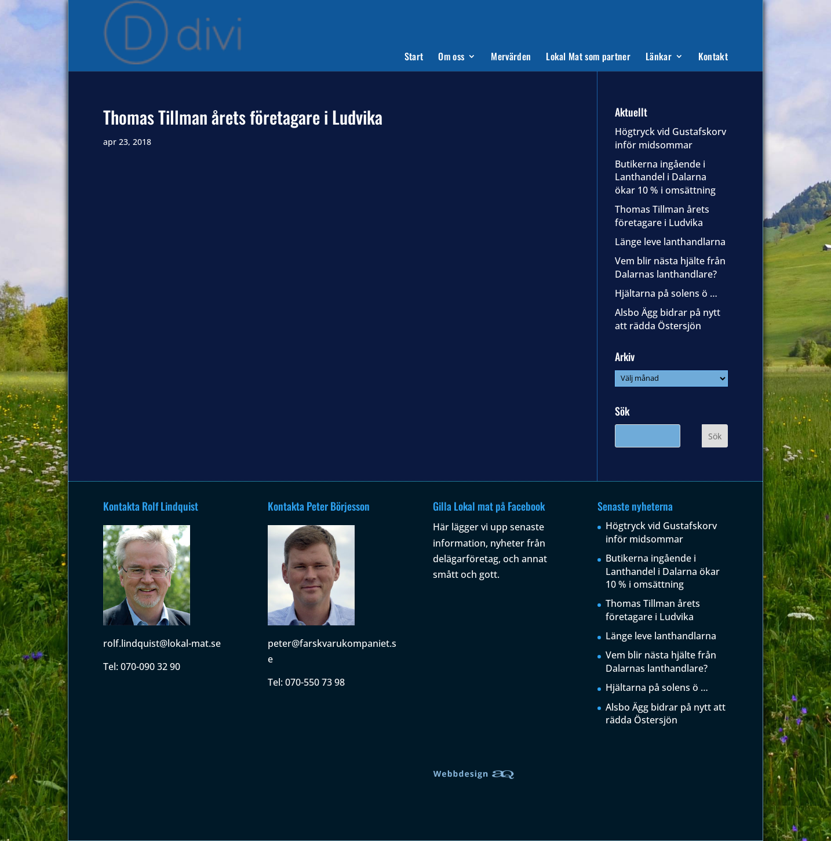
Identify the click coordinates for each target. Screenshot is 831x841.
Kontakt (713, 57)
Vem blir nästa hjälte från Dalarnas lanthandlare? (670, 267)
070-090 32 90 (150, 666)
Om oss (451, 57)
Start (414, 57)
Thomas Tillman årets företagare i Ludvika (662, 215)
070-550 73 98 (315, 682)
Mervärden (511, 57)
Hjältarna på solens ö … (666, 293)
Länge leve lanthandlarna (670, 241)
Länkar (659, 57)
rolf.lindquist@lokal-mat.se (162, 643)
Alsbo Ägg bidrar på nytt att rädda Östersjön (667, 319)
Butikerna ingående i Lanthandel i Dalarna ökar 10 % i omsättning (665, 177)
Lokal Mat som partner (588, 57)
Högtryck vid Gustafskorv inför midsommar (670, 138)
